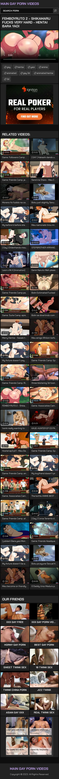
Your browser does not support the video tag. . (29, 46)
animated (11, 73)
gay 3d (26, 73)
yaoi (33, 67)
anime (45, 67)
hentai (20, 67)
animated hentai (45, 73)
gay (9, 67)
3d (8, 79)
